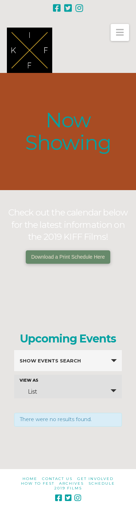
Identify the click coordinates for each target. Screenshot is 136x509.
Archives (71, 483)
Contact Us (57, 478)
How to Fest (37, 483)
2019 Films (68, 488)
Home (29, 478)
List (28, 391)
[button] (120, 32)
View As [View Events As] (29, 380)
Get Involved (95, 478)
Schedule (101, 483)
